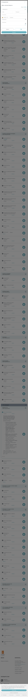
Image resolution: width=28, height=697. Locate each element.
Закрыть (7, 29)
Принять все (14, 690)
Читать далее (12, 688)
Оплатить (14, 32)
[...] (13, 19)
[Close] (26, 2)
